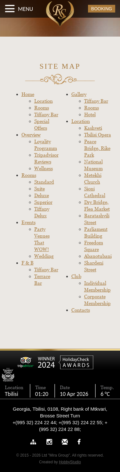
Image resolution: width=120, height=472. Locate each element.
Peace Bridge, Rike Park (97, 148)
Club (76, 276)
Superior (43, 202)
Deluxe (41, 195)
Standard (44, 182)
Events (28, 222)
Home (27, 94)
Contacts (80, 310)
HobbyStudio (70, 462)
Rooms (41, 107)
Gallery (78, 94)
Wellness (43, 168)
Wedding (44, 256)
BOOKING (101, 8)
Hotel (90, 114)
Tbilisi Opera (97, 134)
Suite (39, 188)
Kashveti (93, 128)
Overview (31, 134)
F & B (27, 263)
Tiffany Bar (46, 114)
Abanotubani (98, 256)
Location (43, 101)
